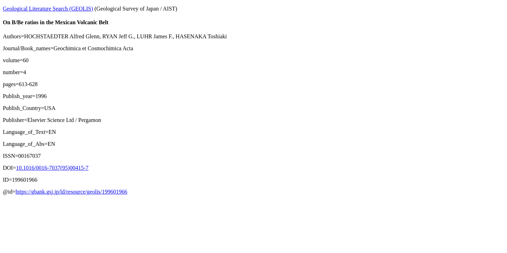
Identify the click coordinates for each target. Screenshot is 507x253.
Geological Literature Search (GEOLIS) (48, 9)
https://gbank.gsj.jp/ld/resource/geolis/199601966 (71, 192)
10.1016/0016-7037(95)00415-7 (52, 168)
